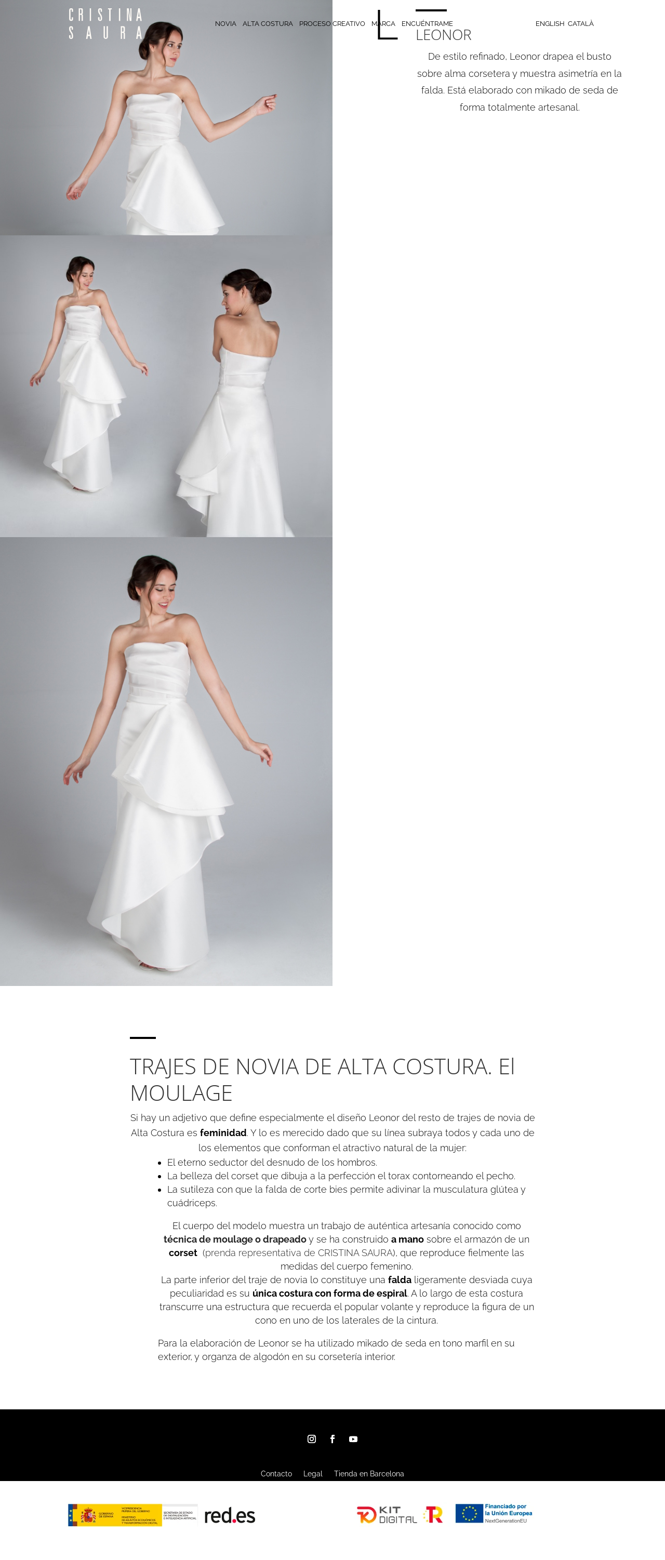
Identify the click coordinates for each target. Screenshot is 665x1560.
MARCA (383, 24)
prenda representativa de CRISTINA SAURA (299, 1252)
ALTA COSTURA (268, 24)
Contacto (276, 1474)
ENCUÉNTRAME (427, 24)
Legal (313, 1474)
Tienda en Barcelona (369, 1474)
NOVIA (225, 24)
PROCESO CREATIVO (332, 24)
